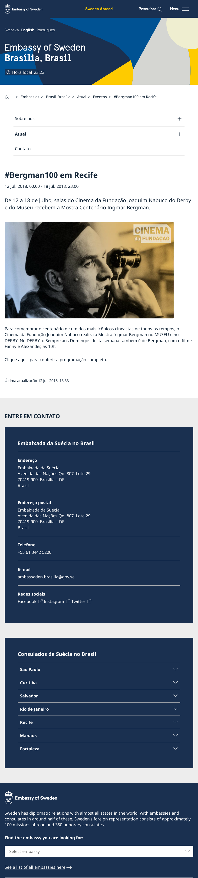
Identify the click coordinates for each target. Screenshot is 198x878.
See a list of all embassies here (35, 867)
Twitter (78, 601)
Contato (23, 148)
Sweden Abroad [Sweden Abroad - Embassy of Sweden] (99, 8)
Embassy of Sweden (45, 52)
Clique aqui (16, 359)
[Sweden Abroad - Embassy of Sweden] (28, 9)
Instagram (54, 601)
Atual (81, 96)
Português (46, 29)
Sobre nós (25, 118)
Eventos (100, 96)
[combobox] (99, 851)
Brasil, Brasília (58, 96)
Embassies (30, 96)
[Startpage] (9, 96)
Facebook (27, 601)
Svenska (12, 29)
